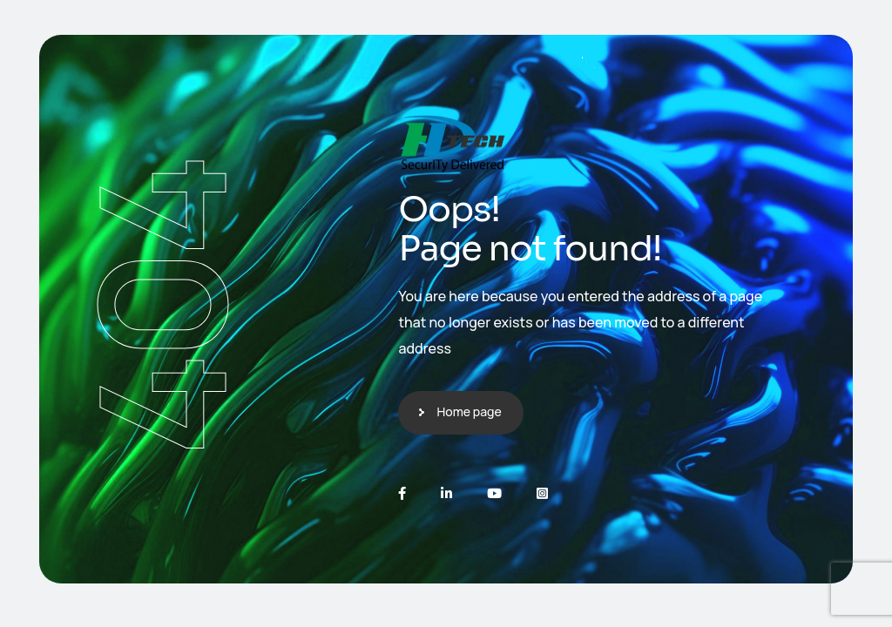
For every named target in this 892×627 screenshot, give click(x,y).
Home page (468, 411)
